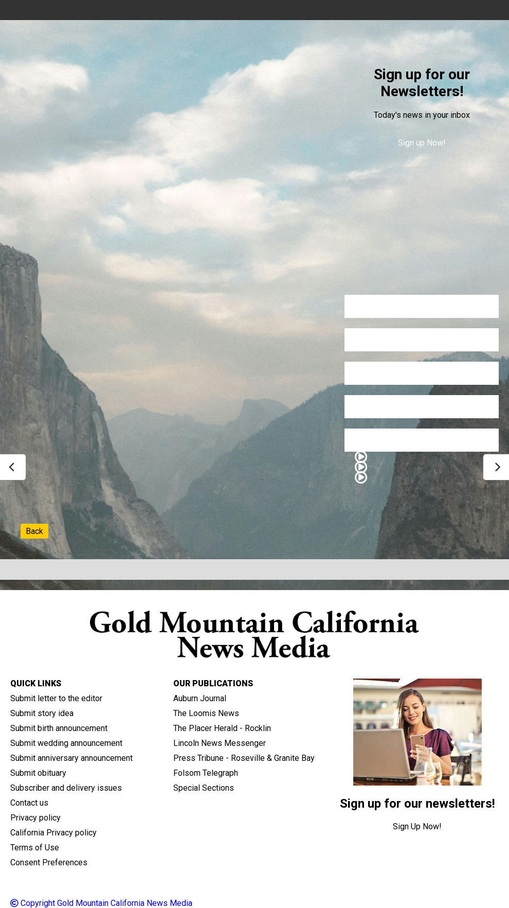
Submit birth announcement (58, 728)
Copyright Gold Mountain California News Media (101, 903)
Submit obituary (38, 773)
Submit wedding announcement (66, 743)
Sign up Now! (422, 143)
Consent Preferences (48, 862)
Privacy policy (35, 818)
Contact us (29, 803)
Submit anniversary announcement (71, 758)
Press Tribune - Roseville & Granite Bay (244, 758)
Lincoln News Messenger (219, 743)
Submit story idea (42, 713)
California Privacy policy (53, 833)
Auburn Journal (199, 698)
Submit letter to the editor (56, 698)
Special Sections (203, 788)
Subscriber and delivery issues (66, 788)
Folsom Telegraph (205, 773)
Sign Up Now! (417, 826)
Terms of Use (34, 847)
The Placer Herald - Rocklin (222, 728)
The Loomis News (206, 713)
